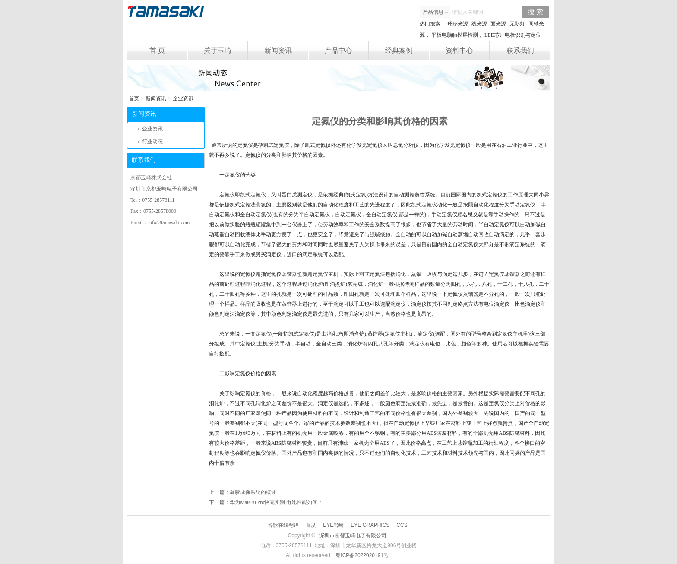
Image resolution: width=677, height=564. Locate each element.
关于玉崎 (226, 50)
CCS (401, 525)
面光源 (498, 24)
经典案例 (407, 50)
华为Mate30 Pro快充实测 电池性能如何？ (276, 502)
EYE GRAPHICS (370, 525)
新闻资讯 (286, 50)
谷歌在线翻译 (283, 525)
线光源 (479, 24)
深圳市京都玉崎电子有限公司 (352, 535)
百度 (311, 525)
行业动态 (150, 142)
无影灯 (517, 24)
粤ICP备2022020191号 (362, 555)
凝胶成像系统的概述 (253, 492)
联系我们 (520, 50)
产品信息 (436, 12)
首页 (134, 98)
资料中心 (468, 50)
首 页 (168, 50)
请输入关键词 (467, 12)
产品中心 (347, 50)
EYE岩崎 (333, 525)
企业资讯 (183, 98)
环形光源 (457, 24)
